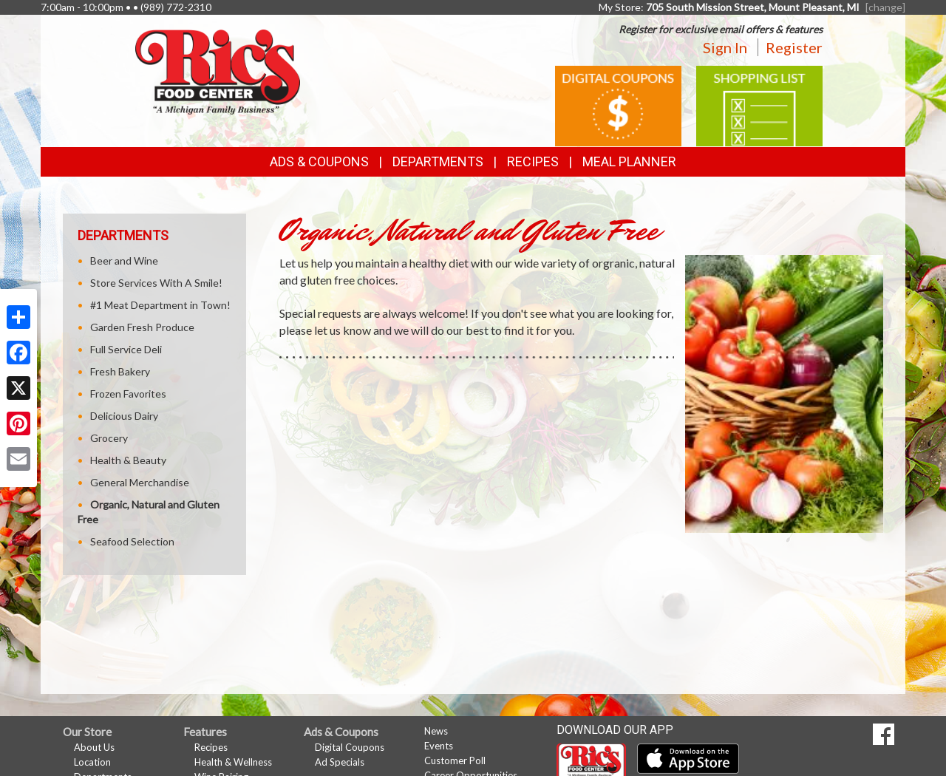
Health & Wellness (233, 762)
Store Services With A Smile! (156, 282)
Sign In (725, 47)
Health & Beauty (128, 460)
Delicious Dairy (124, 415)
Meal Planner (629, 161)
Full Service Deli (126, 349)
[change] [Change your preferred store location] (885, 7)
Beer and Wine (124, 260)
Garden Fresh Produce (142, 327)
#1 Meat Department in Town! (160, 305)
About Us (94, 747)
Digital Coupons (349, 747)
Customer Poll (455, 760)
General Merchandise (139, 482)
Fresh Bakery (120, 371)
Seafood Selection (132, 541)
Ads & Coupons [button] (319, 161)
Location (92, 762)
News (436, 731)
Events (438, 746)
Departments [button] (437, 161)
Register (794, 47)
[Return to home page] (217, 70)
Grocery (109, 438)
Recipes (533, 161)
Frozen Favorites (128, 393)
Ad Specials (339, 762)
